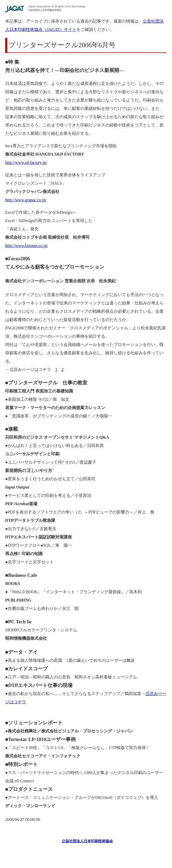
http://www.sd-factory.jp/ (26, 162)
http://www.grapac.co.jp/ (25, 200)
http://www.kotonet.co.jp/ (26, 245)
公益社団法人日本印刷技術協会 (87, 841)
